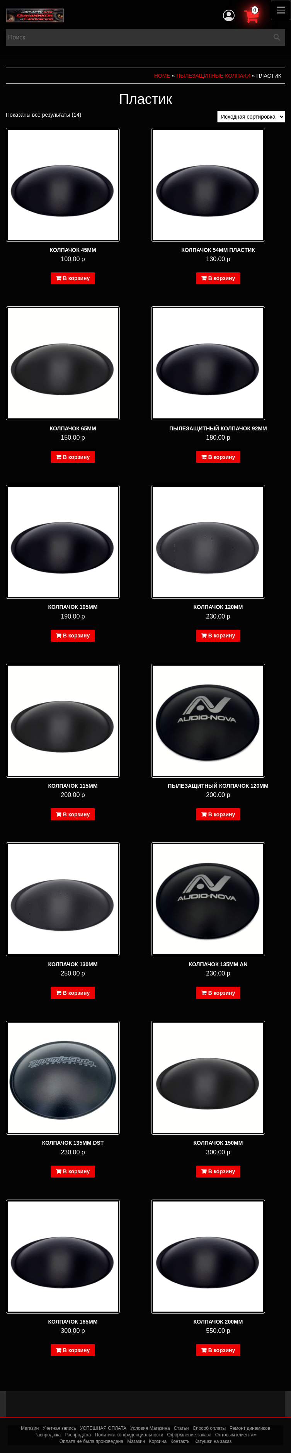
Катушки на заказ (212, 1441)
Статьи (181, 1428)
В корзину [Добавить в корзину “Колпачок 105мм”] (76, 635)
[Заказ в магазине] (251, 116)
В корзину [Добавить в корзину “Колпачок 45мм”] (76, 278)
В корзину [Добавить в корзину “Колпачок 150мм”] (221, 1171)
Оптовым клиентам (236, 1435)
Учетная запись (59, 1428)
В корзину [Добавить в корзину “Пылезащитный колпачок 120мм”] (221, 814)
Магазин (30, 1428)
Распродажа (47, 1435)
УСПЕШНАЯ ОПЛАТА (103, 1428)
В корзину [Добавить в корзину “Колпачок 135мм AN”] (221, 993)
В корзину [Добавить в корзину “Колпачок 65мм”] (76, 457)
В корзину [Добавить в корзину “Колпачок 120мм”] (221, 635)
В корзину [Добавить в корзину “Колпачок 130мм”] (76, 993)
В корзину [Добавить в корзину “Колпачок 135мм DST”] (76, 1171)
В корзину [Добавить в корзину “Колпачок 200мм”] (221, 1350)
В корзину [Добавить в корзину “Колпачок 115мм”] (76, 814)
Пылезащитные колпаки (213, 76)
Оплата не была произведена (91, 1441)
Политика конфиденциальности (129, 1435)
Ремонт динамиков (250, 1428)
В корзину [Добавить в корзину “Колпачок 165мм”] (76, 1350)
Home (162, 76)
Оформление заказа (189, 1435)
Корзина (158, 1441)
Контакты (180, 1441)
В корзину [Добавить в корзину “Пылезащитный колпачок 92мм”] (221, 457)
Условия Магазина (150, 1428)
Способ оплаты (209, 1428)
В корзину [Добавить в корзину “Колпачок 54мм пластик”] (221, 278)
